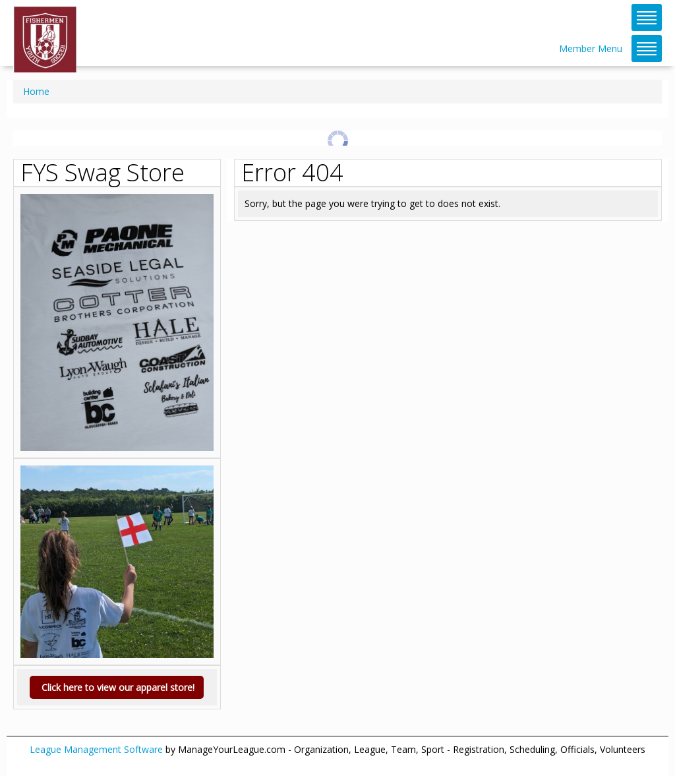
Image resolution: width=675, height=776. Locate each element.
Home (36, 91)
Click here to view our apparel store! (116, 687)
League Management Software (96, 749)
